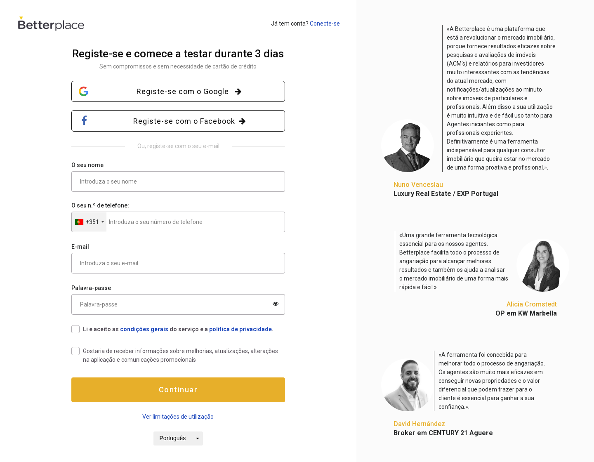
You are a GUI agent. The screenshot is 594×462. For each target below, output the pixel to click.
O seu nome (87, 165)
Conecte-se (325, 23)
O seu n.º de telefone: (100, 205)
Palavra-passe (91, 288)
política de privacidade (240, 329)
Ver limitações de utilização (178, 416)
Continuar (178, 389)
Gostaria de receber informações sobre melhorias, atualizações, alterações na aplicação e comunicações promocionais (180, 355)
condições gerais (144, 329)
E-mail (80, 246)
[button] (89, 222)
